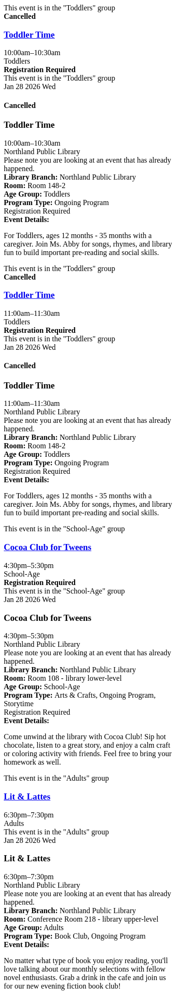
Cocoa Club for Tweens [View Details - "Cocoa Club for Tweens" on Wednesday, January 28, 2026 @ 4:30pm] (47, 547)
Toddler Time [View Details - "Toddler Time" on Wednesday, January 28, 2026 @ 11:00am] (29, 295)
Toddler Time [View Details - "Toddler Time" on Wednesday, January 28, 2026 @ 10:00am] (29, 35)
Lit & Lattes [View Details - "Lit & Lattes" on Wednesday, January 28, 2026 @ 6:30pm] (27, 796)
